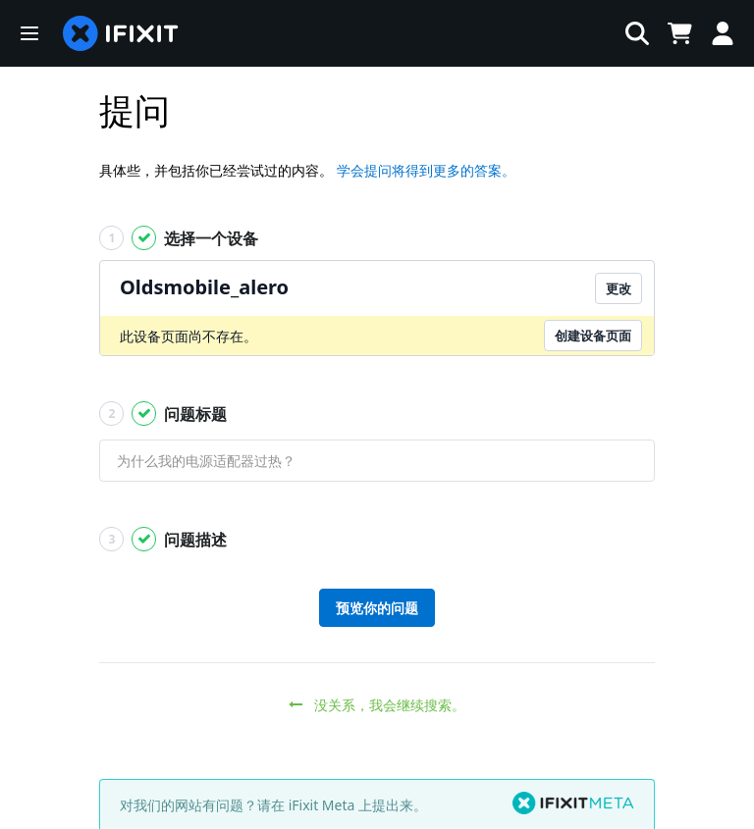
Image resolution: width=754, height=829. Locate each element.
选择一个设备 (178, 238)
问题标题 (163, 413)
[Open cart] (675, 33)
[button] (29, 33)
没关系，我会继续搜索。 (377, 705)
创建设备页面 (593, 335)
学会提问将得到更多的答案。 (426, 170)
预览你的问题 (377, 607)
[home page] (121, 33)
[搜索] (421, 33)
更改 (618, 288)
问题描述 (163, 539)
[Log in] (722, 33)
